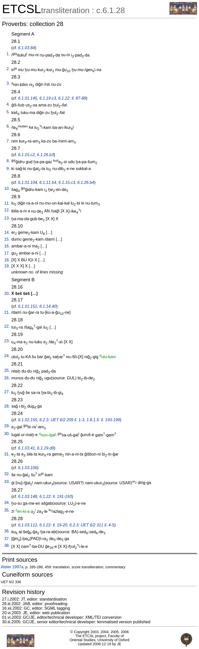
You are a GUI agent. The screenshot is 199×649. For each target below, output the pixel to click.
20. (7, 293)
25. (7, 370)
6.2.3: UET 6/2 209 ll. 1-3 (61, 420)
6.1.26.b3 (45, 155)
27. (7, 392)
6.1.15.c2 (26, 155)
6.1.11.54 (47, 182)
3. (8, 83)
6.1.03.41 (26, 448)
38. (7, 545)
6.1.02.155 (27, 420)
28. (7, 406)
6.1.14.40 (47, 306)
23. (7, 341)
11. (7, 203)
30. (7, 434)
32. (7, 474)
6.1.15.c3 (67, 182)
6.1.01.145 (27, 98)
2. (8, 69)
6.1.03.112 (27, 525)
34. (7, 502)
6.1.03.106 (27, 468)
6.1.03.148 (27, 496)
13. (7, 218)
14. (7, 232)
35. (7, 510)
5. (8, 112)
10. (7, 188)
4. (8, 104)
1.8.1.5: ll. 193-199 (103, 420)
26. (7, 378)
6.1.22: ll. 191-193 (55, 496)
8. (8, 161)
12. (7, 210)
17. (7, 253)
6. (8, 126)
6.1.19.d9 (45, 448)
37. (7, 539)
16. (7, 246)
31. (7, 454)
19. (7, 266)
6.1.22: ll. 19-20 (53, 525)
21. (7, 312)
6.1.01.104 (27, 182)
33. (7, 481)
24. (7, 356)
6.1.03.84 (26, 48)
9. (8, 168)
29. (7, 426)
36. (7, 531)
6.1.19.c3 (47, 98)
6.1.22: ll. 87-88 (72, 98)
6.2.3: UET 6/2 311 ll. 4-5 (91, 525)
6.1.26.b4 (85, 182)
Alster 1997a (12, 567)
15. (7, 239)
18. (7, 260)
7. (8, 141)
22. (7, 326)
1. (8, 54)
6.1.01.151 (27, 306)
